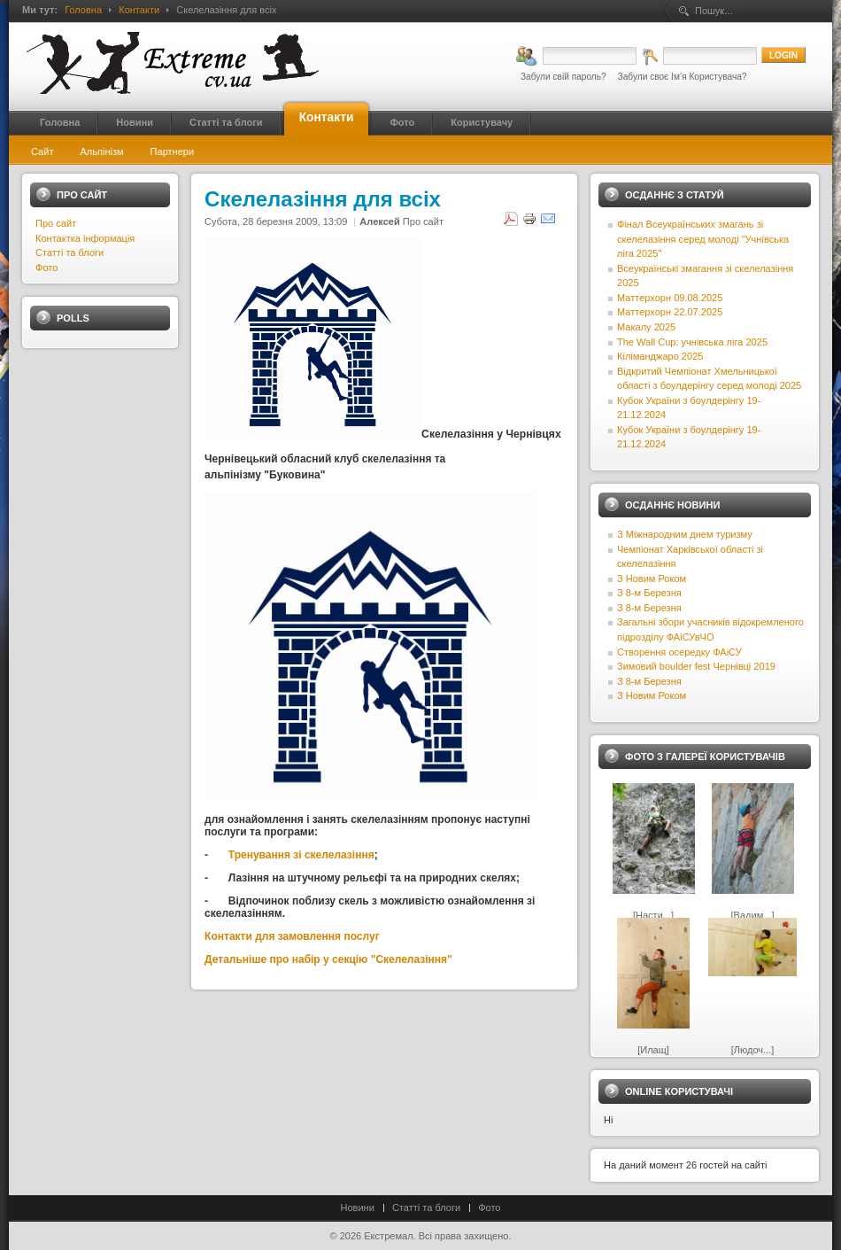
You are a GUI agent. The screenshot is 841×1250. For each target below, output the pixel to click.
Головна (83, 9)
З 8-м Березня (649, 592)
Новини (357, 1207)
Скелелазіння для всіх (322, 199)
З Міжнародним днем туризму (684, 534)
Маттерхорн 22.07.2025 (669, 312)
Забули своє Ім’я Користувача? (682, 77)
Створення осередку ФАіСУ (679, 652)
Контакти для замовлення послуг (292, 936)
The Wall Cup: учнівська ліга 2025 (692, 342)
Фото (46, 267)
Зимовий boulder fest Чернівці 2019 (696, 666)
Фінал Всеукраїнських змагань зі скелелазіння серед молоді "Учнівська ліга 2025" (703, 239)
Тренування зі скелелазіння (301, 855)
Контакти (139, 9)
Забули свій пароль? (563, 77)
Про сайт (423, 221)
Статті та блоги (69, 252)
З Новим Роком (651, 578)
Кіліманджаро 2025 (660, 356)
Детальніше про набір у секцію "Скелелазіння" (329, 959)
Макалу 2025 (646, 327)
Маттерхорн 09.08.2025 (669, 297)
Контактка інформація (85, 238)
